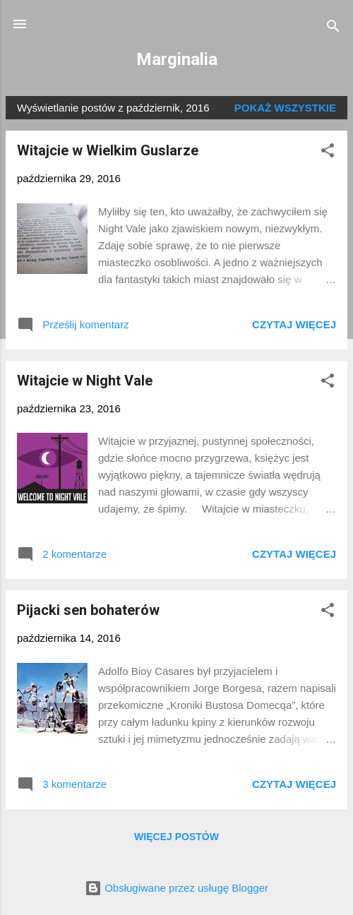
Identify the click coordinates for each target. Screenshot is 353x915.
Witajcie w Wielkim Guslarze (107, 150)
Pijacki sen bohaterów (88, 610)
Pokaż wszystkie (285, 108)
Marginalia (176, 59)
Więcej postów (176, 836)
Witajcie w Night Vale (84, 380)
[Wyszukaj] (333, 28)
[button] (327, 153)
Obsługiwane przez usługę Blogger (176, 888)
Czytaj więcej (294, 324)
